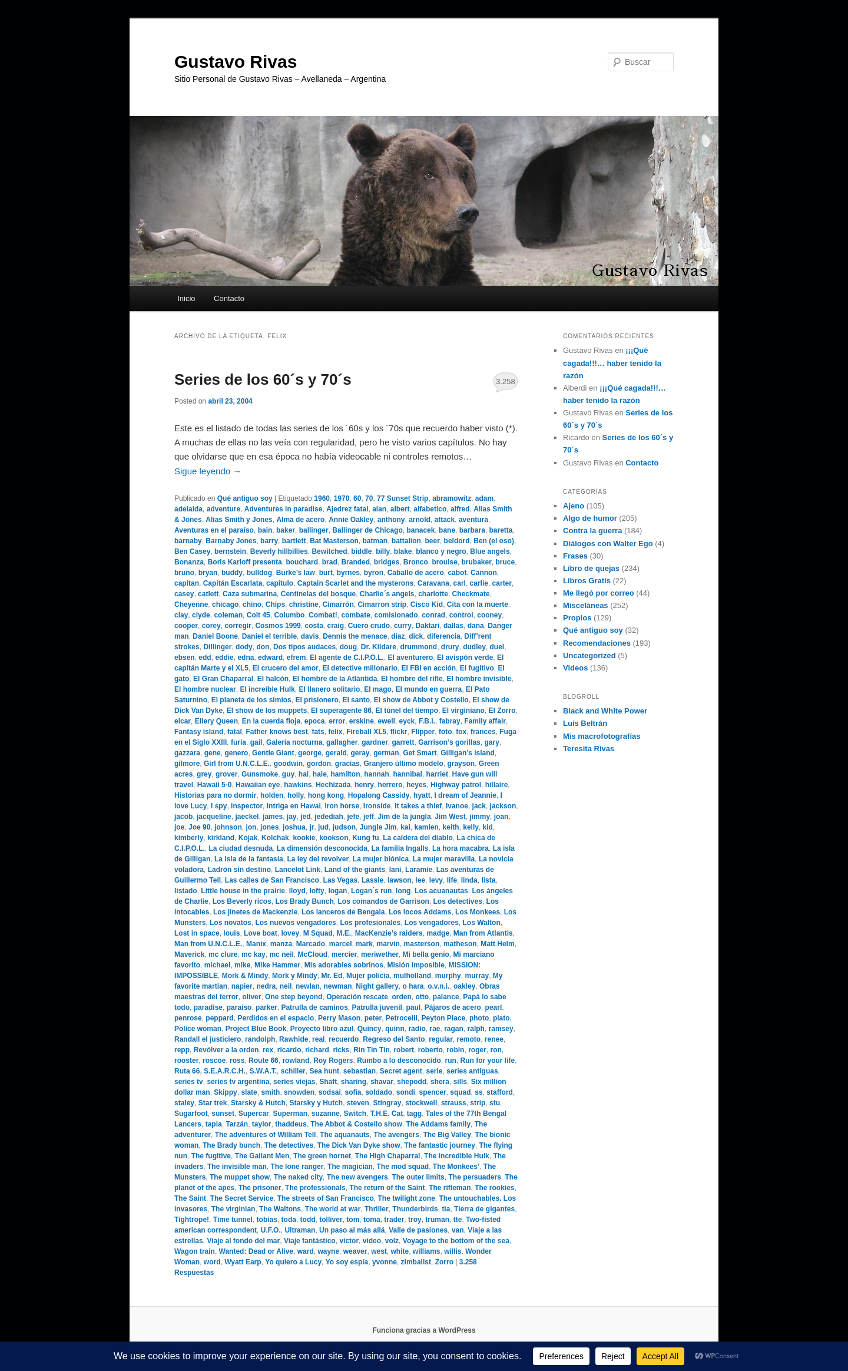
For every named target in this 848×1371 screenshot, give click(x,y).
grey (204, 774)
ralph (476, 1029)
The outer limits (418, 1177)
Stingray (387, 1103)
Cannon (484, 573)
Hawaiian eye (258, 785)
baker (285, 530)
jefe (353, 816)
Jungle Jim (378, 827)
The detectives (288, 1145)
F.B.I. (427, 721)
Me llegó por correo (598, 593)
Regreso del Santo (394, 1039)
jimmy (479, 816)
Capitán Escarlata (233, 583)
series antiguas (472, 1071)
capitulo (279, 583)
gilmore (187, 763)
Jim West (450, 816)
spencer (432, 1092)
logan (337, 891)
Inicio (186, 298)
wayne (328, 1251)
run (450, 1060)
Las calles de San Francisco (272, 880)
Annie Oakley (351, 520)
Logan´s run (371, 891)
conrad (433, 615)
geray (359, 753)
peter (373, 1018)
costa (313, 626)
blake (403, 551)
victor (349, 1241)
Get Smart (419, 753)
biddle (361, 551)
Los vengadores (432, 923)
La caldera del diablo (418, 838)
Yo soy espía (347, 1262)
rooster (186, 1060)
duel (497, 647)
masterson (422, 944)
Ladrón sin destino (239, 869)
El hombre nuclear (205, 689)
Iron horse (341, 806)
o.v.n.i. (438, 986)
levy (436, 880)
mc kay (253, 954)
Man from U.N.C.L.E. (208, 944)
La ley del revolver (318, 859)
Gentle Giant (273, 753)
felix (335, 732)
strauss (453, 1103)
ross (237, 1060)
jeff (368, 816)
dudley (474, 647)
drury (450, 647)
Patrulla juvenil (377, 1007)
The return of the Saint (387, 1188)
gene (212, 753)
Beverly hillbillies (279, 551)
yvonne (384, 1262)
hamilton (345, 774)
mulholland (412, 976)
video (372, 1241)
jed (305, 816)
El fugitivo (477, 668)
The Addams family (438, 1124)
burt (326, 573)
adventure (223, 509)
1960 (322, 498)
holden (271, 795)
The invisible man (237, 1166)
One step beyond (293, 997)
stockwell (421, 1103)
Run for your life (488, 1060)
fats (318, 732)
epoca (314, 721)
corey (211, 626)
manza (281, 944)
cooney (489, 615)
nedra (266, 986)
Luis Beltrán (585, 723)
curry (403, 626)
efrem (296, 657)
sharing (353, 1082)
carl (459, 583)
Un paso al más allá (352, 1230)
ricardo (289, 1050)
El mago (378, 689)
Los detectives (457, 901)
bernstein (230, 551)
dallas (453, 626)
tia (446, 1209)
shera (439, 1082)
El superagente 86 (341, 710)
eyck (407, 721)
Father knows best (276, 732)
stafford (499, 1092)
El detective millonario (359, 668)
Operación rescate (357, 997)
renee (494, 1039)
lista (488, 880)
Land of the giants (354, 869)
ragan (453, 1029)
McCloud (312, 954)
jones (269, 827)
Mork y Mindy (294, 976)
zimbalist (416, 1262)
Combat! (323, 615)
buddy (232, 573)
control (461, 615)
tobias (267, 1219)
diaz (398, 636)
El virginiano (463, 710)
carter (502, 583)
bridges (386, 562)
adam (484, 498)
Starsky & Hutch (258, 1103)
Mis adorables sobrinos (343, 965)
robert (403, 1050)
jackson (503, 806)
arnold (419, 520)
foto (445, 732)
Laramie (418, 869)
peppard (219, 1018)
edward (270, 657)
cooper (186, 626)
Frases (575, 555)
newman (337, 986)
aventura (473, 520)
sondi (405, 1092)
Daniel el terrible (269, 636)
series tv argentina (238, 1082)
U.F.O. (271, 1230)
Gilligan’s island (467, 753)
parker (266, 1007)
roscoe (214, 1060)
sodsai (330, 1092)
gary (491, 742)
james (273, 816)
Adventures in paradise (283, 509)
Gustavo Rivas (235, 61)
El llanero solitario (329, 689)
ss (478, 1092)
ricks (341, 1050)
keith (451, 827)
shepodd (411, 1082)
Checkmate (471, 594)
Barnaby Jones (231, 541)
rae (434, 1029)
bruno (184, 573)
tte (457, 1219)
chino (252, 604)
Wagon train (194, 1251)
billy (383, 551)
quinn (395, 1029)
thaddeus (290, 1124)
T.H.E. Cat (386, 1113)
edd (204, 657)
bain (265, 530)
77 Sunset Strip (402, 498)
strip (477, 1103)
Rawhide (293, 1039)
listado (185, 891)
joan (501, 816)
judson (344, 827)
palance (446, 997)
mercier (344, 954)
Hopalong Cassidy (379, 795)
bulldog (259, 573)
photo (479, 1018)
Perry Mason (339, 1018)
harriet (437, 774)
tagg (414, 1113)
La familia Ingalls (400, 848)
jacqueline (214, 816)
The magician (350, 1166)
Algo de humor (590, 518)
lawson (399, 880)
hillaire (496, 785)
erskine (361, 721)
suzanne (326, 1113)
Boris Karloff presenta (245, 562)
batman (374, 541)
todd (308, 1219)
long (403, 891)
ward (305, 1251)
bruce (505, 562)
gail (256, 742)
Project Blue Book (256, 1029)
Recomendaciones (597, 643)
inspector (247, 806)
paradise (208, 1007)
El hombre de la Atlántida (335, 679)
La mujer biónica (381, 859)
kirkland (220, 838)
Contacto (229, 298)
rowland (295, 1060)
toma (371, 1219)
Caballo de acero (415, 573)
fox (461, 732)
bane (447, 530)
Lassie (372, 880)
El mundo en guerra (428, 689)
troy (415, 1219)
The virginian (233, 1209)
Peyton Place (444, 1018)
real (318, 1039)
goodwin (288, 763)
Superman (290, 1113)
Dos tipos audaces (304, 647)
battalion (406, 541)
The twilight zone (406, 1198)
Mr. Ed (331, 976)
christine (304, 604)
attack (445, 520)
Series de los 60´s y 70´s (263, 379)
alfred (460, 509)
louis (231, 933)
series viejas (294, 1082)
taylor (261, 1124)
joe (179, 827)
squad (460, 1092)
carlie (479, 583)
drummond (418, 647)
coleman (228, 615)
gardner (375, 742)
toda (288, 1219)
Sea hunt (324, 1071)
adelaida (188, 509)
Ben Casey (192, 551)
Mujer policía (367, 976)
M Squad (318, 933)
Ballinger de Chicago (367, 530)
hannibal (407, 774)
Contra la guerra (592, 530)
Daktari (428, 626)
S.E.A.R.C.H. (225, 1071)
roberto (430, 1050)
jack (479, 806)
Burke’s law (295, 573)
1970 (342, 498)
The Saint (190, 1198)
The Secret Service (241, 1198)
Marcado (310, 944)
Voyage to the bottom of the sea (456, 1241)
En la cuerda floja (271, 721)
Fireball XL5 (366, 732)
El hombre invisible (478, 679)
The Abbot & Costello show (356, 1124)
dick (416, 636)
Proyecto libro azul (321, 1029)
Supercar (253, 1113)
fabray (450, 721)
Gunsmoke (259, 774)
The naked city (298, 1177)
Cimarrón (337, 604)
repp (182, 1050)
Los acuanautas (441, 891)
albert (400, 509)
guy (288, 774)
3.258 (505, 381)
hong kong (326, 795)
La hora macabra (460, 848)
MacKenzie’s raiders (389, 933)
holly (295, 795)
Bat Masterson (334, 541)
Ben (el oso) (493, 541)
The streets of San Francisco (325, 1198)
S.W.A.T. (263, 1071)
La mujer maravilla (444, 859)
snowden (299, 1092)
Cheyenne (191, 604)
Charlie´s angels (387, 594)
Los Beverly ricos (242, 901)
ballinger (314, 530)
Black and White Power (605, 710)
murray (477, 976)
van (458, 1230)
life (452, 880)
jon (251, 827)
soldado (378, 1092)
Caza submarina (250, 594)
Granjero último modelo (403, 763)
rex (268, 1050)
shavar (381, 1082)
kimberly (188, 838)
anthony (391, 520)
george (310, 753)
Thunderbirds (415, 1209)
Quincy (369, 1029)
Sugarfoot (191, 1113)
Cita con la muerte (477, 604)
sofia (352, 1092)
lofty (316, 891)
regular (441, 1039)
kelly (471, 827)
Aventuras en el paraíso (214, 530)
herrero (390, 785)
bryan (208, 573)
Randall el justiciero (207, 1039)
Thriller (377, 1209)
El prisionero (316, 700)
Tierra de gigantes (484, 1209)
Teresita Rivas (588, 748)
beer (432, 541)
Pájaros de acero (453, 1007)
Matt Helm (497, 944)
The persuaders (474, 1177)
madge (437, 933)
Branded (355, 562)
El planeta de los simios (251, 700)
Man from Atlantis (483, 933)
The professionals (315, 1188)
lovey (290, 933)
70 (369, 498)
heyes (416, 785)
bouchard (302, 562)
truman (437, 1219)
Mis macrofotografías (601, 736)
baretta (500, 530)
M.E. (343, 933)
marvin (388, 944)
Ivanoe (457, 806)
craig (335, 626)
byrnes (348, 573)
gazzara (187, 753)
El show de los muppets (267, 710)
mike (242, 965)
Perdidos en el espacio (275, 1018)
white (399, 1251)
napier (242, 986)
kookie (304, 838)
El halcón (273, 679)
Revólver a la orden (226, 1050)
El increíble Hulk (267, 689)
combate (355, 615)
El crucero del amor (286, 668)
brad (329, 562)
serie (434, 1071)
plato (501, 1018)
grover (226, 774)
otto (422, 997)
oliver (251, 997)
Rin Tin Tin (371, 1050)
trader (394, 1219)
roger (477, 1050)
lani (395, 869)
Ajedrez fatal (347, 509)
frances (483, 732)
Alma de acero (300, 520)
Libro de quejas (591, 568)
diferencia (444, 636)
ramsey (501, 1029)
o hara (413, 986)
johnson (228, 827)
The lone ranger (296, 1166)
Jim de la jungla (404, 816)
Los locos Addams (420, 912)
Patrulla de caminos (314, 1007)
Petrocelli (402, 1018)
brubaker (476, 562)
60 (357, 498)
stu (494, 1103)
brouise (444, 562)
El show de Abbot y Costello (421, 700)
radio (416, 1029)
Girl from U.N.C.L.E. (237, 763)
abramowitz (451, 498)
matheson (460, 944)
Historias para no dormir (215, 795)
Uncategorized (589, 655)
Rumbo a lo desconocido (399, 1060)
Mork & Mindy (245, 976)
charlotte (433, 594)
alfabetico (429, 509)
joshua (294, 827)
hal (304, 774)
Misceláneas (585, 605)
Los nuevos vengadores (295, 923)
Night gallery (377, 986)
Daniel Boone (215, 636)
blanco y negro (441, 551)
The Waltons (280, 1209)
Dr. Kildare (378, 647)
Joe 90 (199, 827)
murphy (448, 976)
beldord (457, 541)
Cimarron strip (381, 604)
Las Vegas (340, 880)
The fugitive (211, 1156)
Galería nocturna (294, 742)
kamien (427, 827)
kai (405, 827)
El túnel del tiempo (406, 710)
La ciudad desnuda (240, 848)
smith (270, 1092)
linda (469, 880)
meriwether (380, 954)
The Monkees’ (456, 1166)
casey (184, 594)
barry (269, 541)
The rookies (494, 1188)
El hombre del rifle (412, 679)
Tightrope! (191, 1219)
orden (402, 997)
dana (476, 626)
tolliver (330, 1219)
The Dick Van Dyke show (358, 1145)
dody (244, 647)
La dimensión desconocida (322, 848)
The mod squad (402, 1166)
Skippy (225, 1092)
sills (460, 1082)
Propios (577, 617)
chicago (225, 604)
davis (310, 636)
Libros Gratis (587, 580)
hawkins (298, 785)
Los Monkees (477, 912)
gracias (347, 763)
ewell (386, 721)
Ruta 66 (187, 1071)
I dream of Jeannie (465, 795)
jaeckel (247, 816)
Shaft (328, 1082)
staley (184, 1103)
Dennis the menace (355, 636)
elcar (182, 721)
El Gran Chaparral (223, 679)
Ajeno (573, 505)
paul (413, 1007)
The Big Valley (447, 1135)
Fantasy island (198, 732)
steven (358, 1103)
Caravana (433, 583)
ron (495, 1050)
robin (455, 1050)
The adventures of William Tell (265, 1135)
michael (217, 965)
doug (348, 647)
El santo (356, 700)
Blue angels (489, 551)
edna (245, 657)
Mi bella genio (426, 954)
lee (420, 880)
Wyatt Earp (242, 1262)
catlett (208, 594)
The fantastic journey (439, 1145)
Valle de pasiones (418, 1230)
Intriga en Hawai (294, 806)
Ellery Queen (216, 721)
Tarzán (237, 1124)
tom (352, 1219)
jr (311, 827)
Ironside (377, 806)
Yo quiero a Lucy (293, 1262)
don (262, 647)
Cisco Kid (426, 604)
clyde (201, 615)
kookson (333, 838)
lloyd (297, 891)
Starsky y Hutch (316, 1103)
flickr (399, 732)
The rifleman (450, 1188)
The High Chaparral (387, 1156)
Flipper (423, 732)
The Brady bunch (231, 1145)
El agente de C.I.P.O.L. (347, 657)
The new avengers (357, 1177)
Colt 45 (258, 615)
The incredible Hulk (456, 1156)
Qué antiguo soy (245, 498)
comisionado (396, 615)
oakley (464, 986)
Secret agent (401, 1071)
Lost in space (197, 933)
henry (364, 785)
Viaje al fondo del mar (243, 1241)
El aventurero (410, 657)
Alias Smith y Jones (239, 520)
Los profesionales (370, 923)
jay (292, 816)
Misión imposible (416, 965)
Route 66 (264, 1060)
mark (364, 944)
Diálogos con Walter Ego (608, 543)
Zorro (444, 1262)
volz (392, 1241)
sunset (222, 1113)
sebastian (359, 1071)
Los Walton (482, 923)
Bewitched (329, 551)
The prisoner (259, 1188)
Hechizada (333, 785)
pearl (493, 1007)
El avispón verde (465, 657)
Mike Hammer (277, 965)
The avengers (396, 1135)
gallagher (341, 742)
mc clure (222, 954)
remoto (469, 1039)
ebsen (184, 657)
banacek (420, 530)
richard (317, 1050)
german (386, 753)
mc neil (281, 954)
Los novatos (230, 923)
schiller (293, 1071)
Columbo (289, 615)
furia (238, 742)
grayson (461, 763)
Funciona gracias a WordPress (423, 1330)
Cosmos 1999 (277, 626)
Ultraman (299, 1230)
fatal (234, 732)
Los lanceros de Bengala (343, 912)
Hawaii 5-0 (214, 785)
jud (323, 827)
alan (379, 509)
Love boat (260, 933)
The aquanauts (345, 1135)
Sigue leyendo (207, 471)
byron (373, 573)
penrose (188, 1018)
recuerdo (344, 1039)
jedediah (328, 816)
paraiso (239, 1007)
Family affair (485, 721)
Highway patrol (455, 785)
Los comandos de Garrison (383, 901)
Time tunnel (233, 1219)
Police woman (197, 1029)
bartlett (294, 541)
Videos (575, 667)
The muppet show (240, 1177)
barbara (472, 530)
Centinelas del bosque (318, 594)
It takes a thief (418, 806)
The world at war (333, 1209)
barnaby (188, 541)
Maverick (189, 954)
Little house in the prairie (243, 891)
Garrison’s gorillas (449, 742)
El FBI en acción (428, 668)
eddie (224, 657)
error (337, 721)
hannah (376, 774)
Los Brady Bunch (304, 901)
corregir (237, 626)
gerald (336, 753)
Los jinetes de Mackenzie (255, 912)
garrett (403, 742)
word (212, 1262)
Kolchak (275, 838)
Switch (354, 1113)
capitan (186, 583)
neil (286, 986)
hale (320, 774)
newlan (308, 986)
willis (452, 1251)
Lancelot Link (297, 869)
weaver (355, 1251)
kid (488, 827)
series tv (188, 1082)
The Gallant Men (262, 1156)
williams (426, 1251)
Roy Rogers (333, 1060)
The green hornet (322, 1156)
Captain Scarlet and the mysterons (355, 583)
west (379, 1251)
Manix (256, 944)
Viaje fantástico (310, 1241)
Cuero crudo (369, 626)
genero (236, 753)
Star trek (212, 1103)
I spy (219, 806)
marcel (340, 944)
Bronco (415, 562)
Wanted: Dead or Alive (256, 1251)
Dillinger (217, 647)
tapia (214, 1124)
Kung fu (365, 838)
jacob (183, 816)
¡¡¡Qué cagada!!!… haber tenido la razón (612, 362)
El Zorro (502, 710)
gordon (319, 763)
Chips (275, 604)
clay (181, 615)
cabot (457, 573)
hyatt (421, 795)
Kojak (248, 838)
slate (249, 1092)
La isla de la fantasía (248, 859)
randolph (260, 1039)
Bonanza (189, 562)
